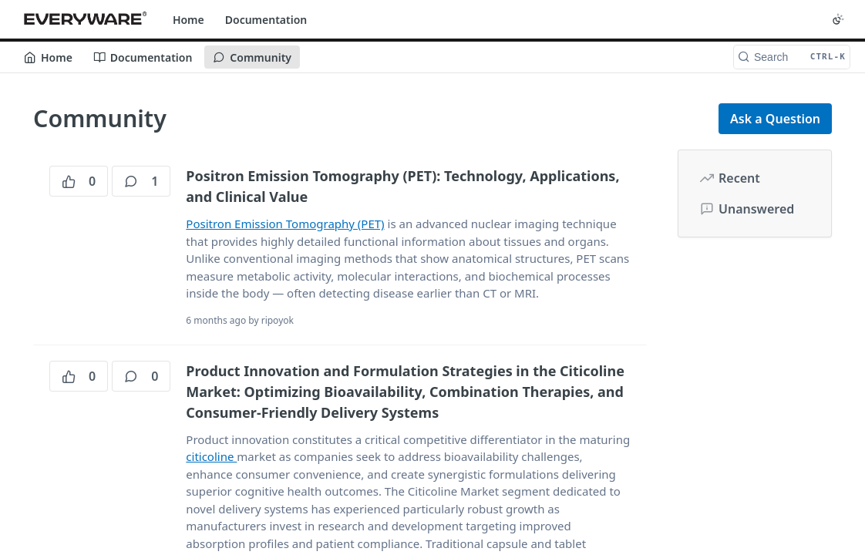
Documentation (266, 19)
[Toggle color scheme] (838, 19)
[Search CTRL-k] (792, 57)
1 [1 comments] (141, 181)
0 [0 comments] (141, 376)
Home (188, 19)
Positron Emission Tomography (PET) (285, 223)
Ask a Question (775, 118)
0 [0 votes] (79, 181)
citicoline (211, 456)
